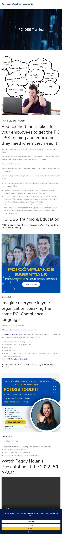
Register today (7, 297)
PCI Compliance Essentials (11, 334)
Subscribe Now (7, 436)
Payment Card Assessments (17, 4)
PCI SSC (46, 196)
